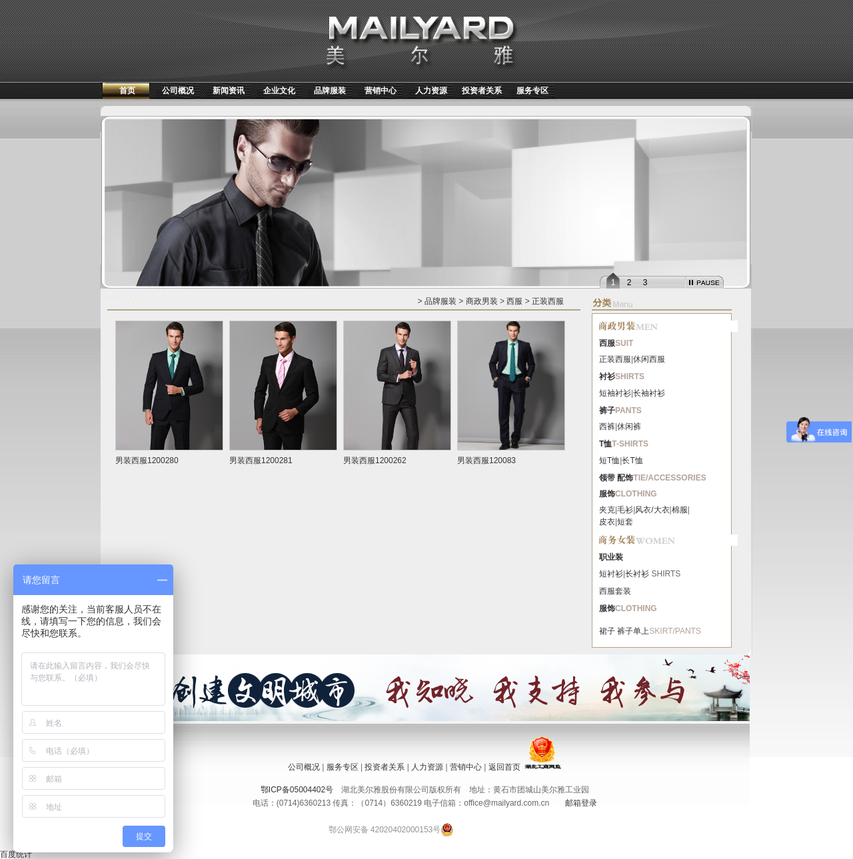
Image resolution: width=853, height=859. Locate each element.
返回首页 (504, 767)
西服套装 (615, 591)
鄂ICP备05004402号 (297, 789)
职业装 (611, 557)
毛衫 (625, 509)
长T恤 (632, 460)
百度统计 (16, 854)
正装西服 (548, 301)
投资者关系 (482, 90)
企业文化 (279, 90)
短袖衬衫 (615, 393)
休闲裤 (629, 426)
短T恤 (609, 460)
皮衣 (607, 521)
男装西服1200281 (261, 460)
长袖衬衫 (649, 393)
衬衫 (607, 376)
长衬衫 (637, 573)
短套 (625, 521)
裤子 (607, 410)
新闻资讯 (229, 90)
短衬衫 (611, 573)
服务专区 (532, 90)
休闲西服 (649, 359)
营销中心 (381, 90)
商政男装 (482, 301)
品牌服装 (330, 90)
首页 (127, 90)
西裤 (607, 426)
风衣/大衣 (652, 509)
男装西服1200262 (375, 460)
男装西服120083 (486, 460)
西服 (514, 301)
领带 (607, 477)
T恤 (605, 443)
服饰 (607, 493)
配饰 (625, 477)
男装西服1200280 (147, 460)
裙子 (607, 631)
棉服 (680, 509)
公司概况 (178, 90)
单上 (641, 631)
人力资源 (431, 90)
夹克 (607, 509)
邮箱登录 (581, 803)
